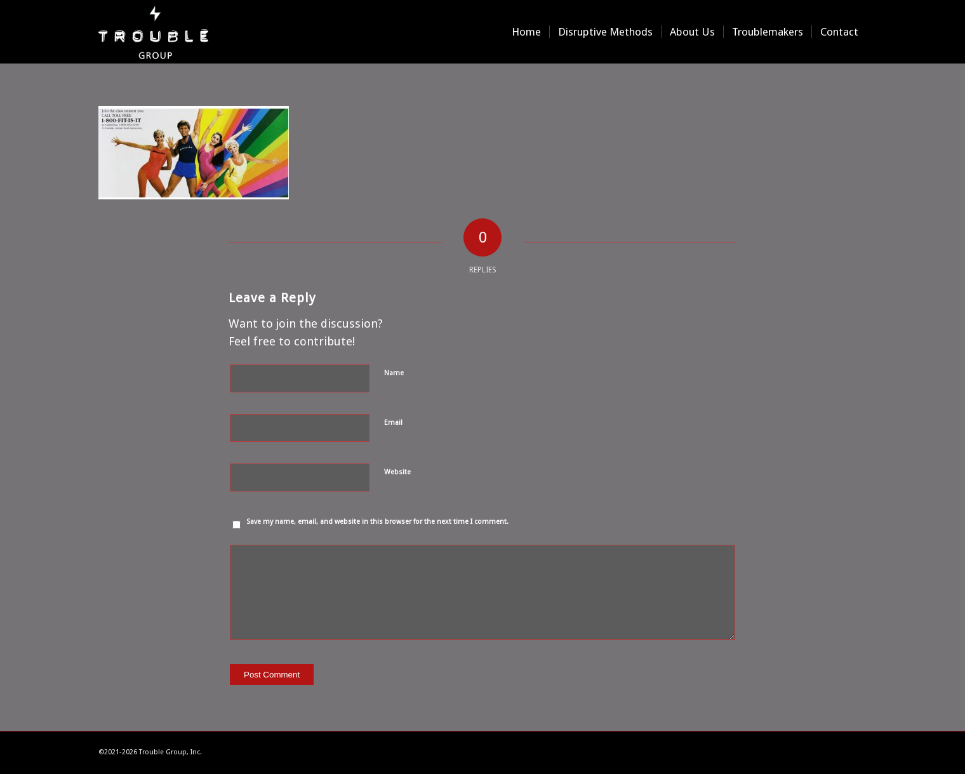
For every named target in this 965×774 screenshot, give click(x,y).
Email (393, 422)
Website (397, 472)
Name (394, 373)
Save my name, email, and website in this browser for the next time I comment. (377, 521)
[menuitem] (526, 31)
